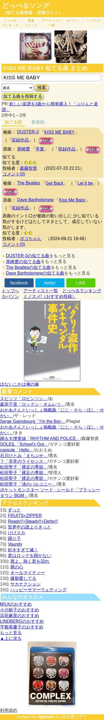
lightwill (46, 717)
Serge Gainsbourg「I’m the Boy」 (33, 421)
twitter (50, 283)
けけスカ (16, 532)
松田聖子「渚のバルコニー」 (28, 484)
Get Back (54, 183)
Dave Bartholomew (35, 199)
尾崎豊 (23, 149)
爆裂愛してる (23, 578)
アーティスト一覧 (40, 290)
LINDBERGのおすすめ (22, 621)
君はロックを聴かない (29, 555)
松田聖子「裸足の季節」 (24, 467)
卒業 (39, 149)
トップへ (10, 290)
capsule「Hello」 (17, 450)
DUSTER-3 (28, 132)
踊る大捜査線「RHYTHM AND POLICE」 (40, 438)
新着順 (37, 122)
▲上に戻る (11, 638)
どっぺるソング (26, 5)
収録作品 (20, 140)
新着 (31, 23)
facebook (19, 283)
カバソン (72, 21)
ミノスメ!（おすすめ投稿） (49, 296)
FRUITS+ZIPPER (25, 515)
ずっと (14, 510)
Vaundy (15, 544)
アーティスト (51, 23)
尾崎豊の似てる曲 (23, 261)
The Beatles (28, 183)
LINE (81, 283)
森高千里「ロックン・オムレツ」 (32, 404)
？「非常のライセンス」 (24, 461)
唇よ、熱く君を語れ (29, 561)
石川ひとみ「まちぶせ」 (24, 455)
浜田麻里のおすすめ (19, 615)
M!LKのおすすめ (16, 604)
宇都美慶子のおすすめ (21, 627)
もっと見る (11, 632)
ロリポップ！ (74, 717)
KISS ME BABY (59, 132)
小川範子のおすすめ (19, 610)
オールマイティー (27, 572)
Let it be (85, 183)
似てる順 (13, 122)
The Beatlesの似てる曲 (28, 267)
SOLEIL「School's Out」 (24, 444)
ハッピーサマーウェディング (38, 589)
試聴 (46, 140)
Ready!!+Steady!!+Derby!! (33, 521)
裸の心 (16, 567)
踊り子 (14, 538)
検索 (41, 87)
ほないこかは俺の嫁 (19, 384)
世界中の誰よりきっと (29, 527)
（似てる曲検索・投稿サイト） (32, 12)
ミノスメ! (93, 21)
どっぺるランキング (81, 290)
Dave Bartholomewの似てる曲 (35, 273)
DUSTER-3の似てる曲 (27, 255)
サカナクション (25, 584)
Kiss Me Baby (72, 200)
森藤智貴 (28, 168)
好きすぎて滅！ (23, 550)
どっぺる (10, 23)
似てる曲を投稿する (22, 96)
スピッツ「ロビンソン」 (24, 398)
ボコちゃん (30, 238)
